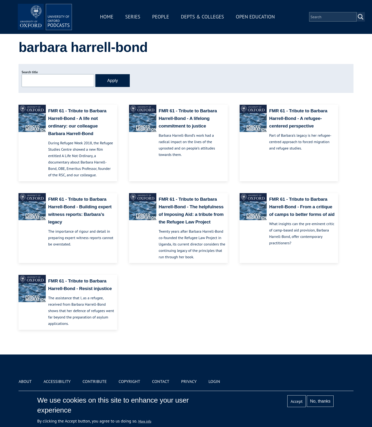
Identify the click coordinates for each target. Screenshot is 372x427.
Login (214, 381)
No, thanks (320, 401)
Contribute (95, 381)
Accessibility (56, 381)
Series (134, 17)
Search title (30, 72)
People (161, 17)
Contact (160, 381)
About (25, 381)
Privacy (189, 381)
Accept (297, 401)
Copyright (129, 381)
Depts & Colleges (204, 17)
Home (108, 17)
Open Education (256, 17)
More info (144, 421)
